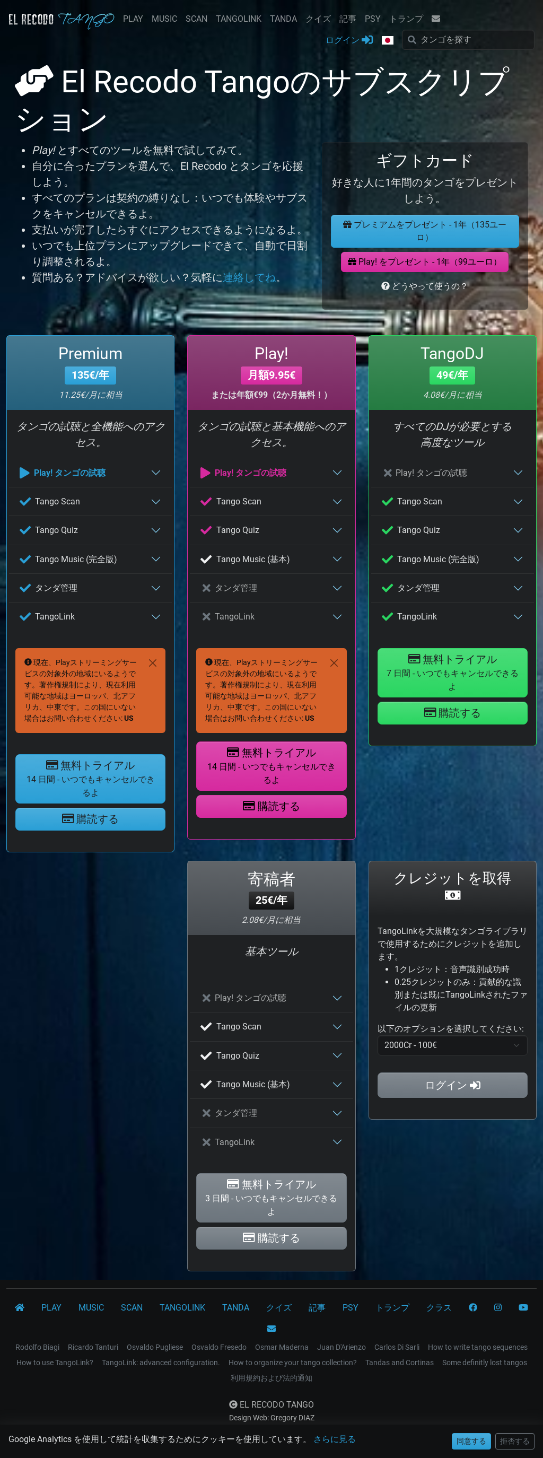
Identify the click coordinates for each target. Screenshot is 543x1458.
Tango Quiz (49, 530)
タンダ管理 (48, 587)
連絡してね (249, 277)
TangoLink (47, 616)
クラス (439, 1308)
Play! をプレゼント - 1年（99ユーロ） (425, 262)
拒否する (515, 1441)
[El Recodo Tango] (19, 1308)
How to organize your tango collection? (293, 1362)
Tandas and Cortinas (399, 1362)
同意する (471, 1441)
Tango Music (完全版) (68, 559)
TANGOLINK (238, 19)
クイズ (318, 19)
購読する (90, 819)
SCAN (196, 19)
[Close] (153, 663)
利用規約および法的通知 (271, 1378)
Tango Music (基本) (245, 559)
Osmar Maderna (282, 1347)
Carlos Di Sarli (396, 1347)
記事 (347, 19)
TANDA (283, 19)
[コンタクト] (271, 1329)
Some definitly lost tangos (484, 1362)
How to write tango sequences (478, 1347)
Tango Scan (50, 501)
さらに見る (334, 1439)
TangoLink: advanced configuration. (161, 1362)
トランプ (406, 19)
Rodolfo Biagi (37, 1347)
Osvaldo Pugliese (155, 1347)
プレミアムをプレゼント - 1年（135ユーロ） (424, 231)
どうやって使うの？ (424, 286)
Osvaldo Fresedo (219, 1347)
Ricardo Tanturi (93, 1347)
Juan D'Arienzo (341, 1347)
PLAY (133, 19)
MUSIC (164, 19)
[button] (387, 41)
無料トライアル (91, 778)
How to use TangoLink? (54, 1362)
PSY (373, 19)
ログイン (349, 39)
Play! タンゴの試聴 (63, 472)
